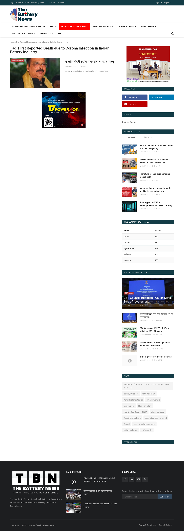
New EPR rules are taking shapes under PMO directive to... (155, 344)
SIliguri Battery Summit (74, 26)
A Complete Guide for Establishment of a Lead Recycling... (157, 147)
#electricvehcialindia (132, 418)
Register (167, 2)
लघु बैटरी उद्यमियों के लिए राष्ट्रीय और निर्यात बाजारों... (98, 492)
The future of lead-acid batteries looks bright (155, 175)
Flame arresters (145, 406)
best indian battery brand (156, 418)
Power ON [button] (46, 33)
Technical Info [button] (126, 26)
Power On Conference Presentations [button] (34, 26)
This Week (130, 137)
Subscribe (164, 496)
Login (157, 2)
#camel (127, 424)
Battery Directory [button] (23, 33)
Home (12, 42)
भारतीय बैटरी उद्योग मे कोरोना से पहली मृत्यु (89, 61)
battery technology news (144, 424)
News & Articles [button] (103, 26)
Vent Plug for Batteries (133, 400)
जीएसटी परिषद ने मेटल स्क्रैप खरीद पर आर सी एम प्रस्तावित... (156, 315)
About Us (51, 2)
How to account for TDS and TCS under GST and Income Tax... (155, 161)
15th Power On (148, 393)
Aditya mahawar (131, 430)
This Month (148, 137)
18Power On (147, 430)
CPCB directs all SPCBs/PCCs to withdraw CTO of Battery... (154, 329)
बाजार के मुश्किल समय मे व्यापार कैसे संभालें (155, 357)
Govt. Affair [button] (148, 26)
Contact (61, 2)
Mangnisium (129, 406)
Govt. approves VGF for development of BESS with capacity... (157, 204)
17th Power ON (153, 400)
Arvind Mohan (70, 67)
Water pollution (157, 412)
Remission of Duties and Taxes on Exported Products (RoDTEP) (146, 386)
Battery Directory (131, 393)
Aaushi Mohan (145, 334)
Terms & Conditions (147, 525)
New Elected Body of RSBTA (135, 412)
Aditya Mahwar (145, 349)
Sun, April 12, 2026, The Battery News (28, 2)
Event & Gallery (165, 525)
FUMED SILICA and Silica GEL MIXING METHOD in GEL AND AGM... (99, 479)
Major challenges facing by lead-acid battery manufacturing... (155, 189)
